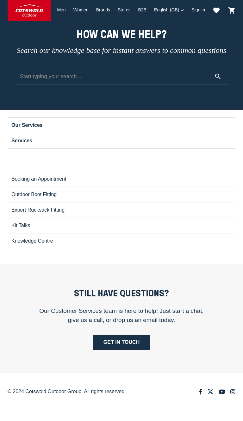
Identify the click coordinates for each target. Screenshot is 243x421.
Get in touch (121, 342)
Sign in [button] (198, 9)
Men (61, 9)
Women (81, 9)
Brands (103, 9)
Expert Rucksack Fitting (38, 210)
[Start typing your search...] (121, 76)
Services (21, 140)
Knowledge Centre (32, 241)
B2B (142, 9)
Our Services (27, 125)
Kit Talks (20, 225)
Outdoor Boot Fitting (34, 194)
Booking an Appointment (38, 179)
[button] (169, 10)
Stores (124, 9)
